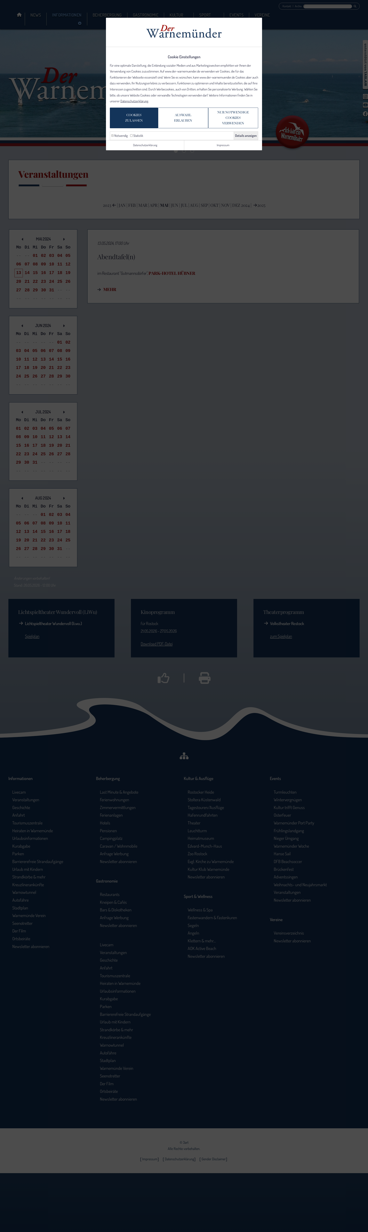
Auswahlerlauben (182, 120)
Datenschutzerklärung (134, 103)
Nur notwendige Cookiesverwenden (236, 120)
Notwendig (119, 138)
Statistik (136, 138)
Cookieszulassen (130, 120)
